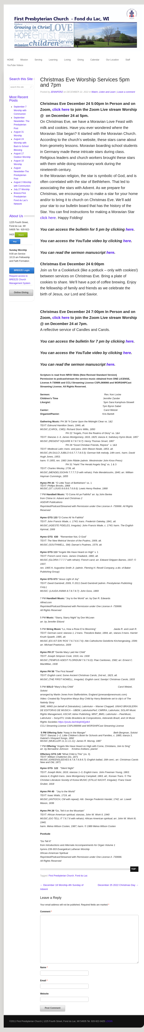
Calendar (94, 59)
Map (15, 241)
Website (44, 993)
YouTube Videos (15, 65)
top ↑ (134, 869)
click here (60, 109)
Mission (24, 59)
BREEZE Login (22, 270)
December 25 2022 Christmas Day (118, 885)
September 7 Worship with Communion (20, 110)
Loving (67, 59)
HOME (10, 59)
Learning (53, 59)
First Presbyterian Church (61, 875)
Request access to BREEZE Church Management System (19, 279)
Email (44, 980)
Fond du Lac (81, 875)
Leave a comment (126, 92)
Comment (46, 911)
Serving (38, 59)
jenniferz (57, 92)
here (129, 229)
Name (44, 967)
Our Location (112, 59)
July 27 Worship (22, 189)
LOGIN (109, 1021)
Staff (127, 59)
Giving (80, 59)
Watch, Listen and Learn (103, 92)
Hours (21, 235)
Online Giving (21, 292)
